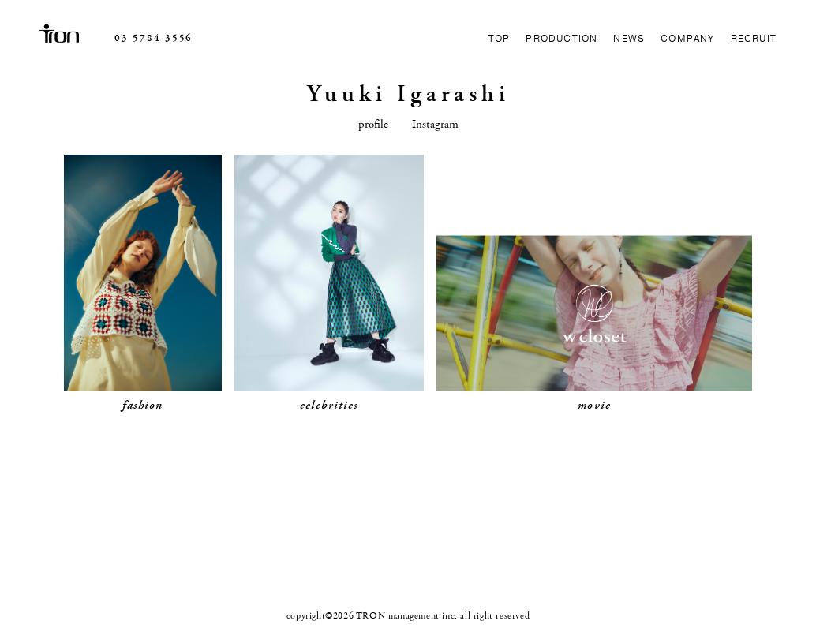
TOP (499, 38)
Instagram (435, 124)
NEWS (629, 38)
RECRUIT (754, 38)
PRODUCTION (561, 38)
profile (373, 124)
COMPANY (687, 38)
